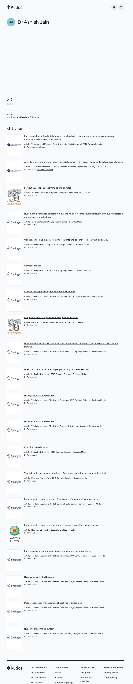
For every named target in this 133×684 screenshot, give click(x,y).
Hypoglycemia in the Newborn (39, 395)
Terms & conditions (113, 667)
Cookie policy (110, 677)
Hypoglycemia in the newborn (39, 628)
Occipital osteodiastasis (36, 447)
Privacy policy (111, 672)
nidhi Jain (41, 147)
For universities (38, 677)
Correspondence (32, 265)
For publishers (38, 672)
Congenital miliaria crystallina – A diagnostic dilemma (51, 317)
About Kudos (61, 667)
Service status (86, 667)
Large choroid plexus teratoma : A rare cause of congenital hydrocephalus (61, 499)
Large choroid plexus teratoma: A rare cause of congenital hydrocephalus (61, 525)
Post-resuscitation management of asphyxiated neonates (53, 603)
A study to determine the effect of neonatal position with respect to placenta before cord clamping (73, 162)
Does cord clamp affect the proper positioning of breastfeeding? (56, 369)
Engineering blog (64, 682)
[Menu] (121, 7)
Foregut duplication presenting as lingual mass (47, 188)
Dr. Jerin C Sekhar (45, 169)
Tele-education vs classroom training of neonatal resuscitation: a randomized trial (65, 473)
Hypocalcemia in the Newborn (39, 421)
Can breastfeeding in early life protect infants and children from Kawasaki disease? (66, 239)
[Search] (114, 7)
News (58, 672)
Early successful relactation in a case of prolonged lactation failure (57, 551)
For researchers (39, 667)
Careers (59, 677)
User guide (84, 672)
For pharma (36, 682)
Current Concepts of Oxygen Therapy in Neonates (49, 291)
